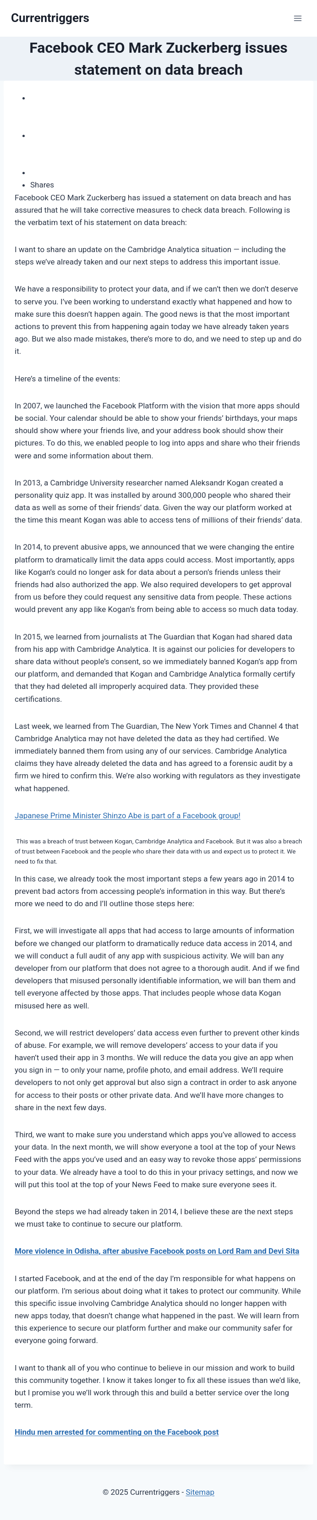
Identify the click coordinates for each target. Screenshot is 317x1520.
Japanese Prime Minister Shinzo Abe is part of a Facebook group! (127, 815)
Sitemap (200, 1492)
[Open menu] (297, 18)
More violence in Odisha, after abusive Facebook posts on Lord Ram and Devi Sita (157, 1251)
